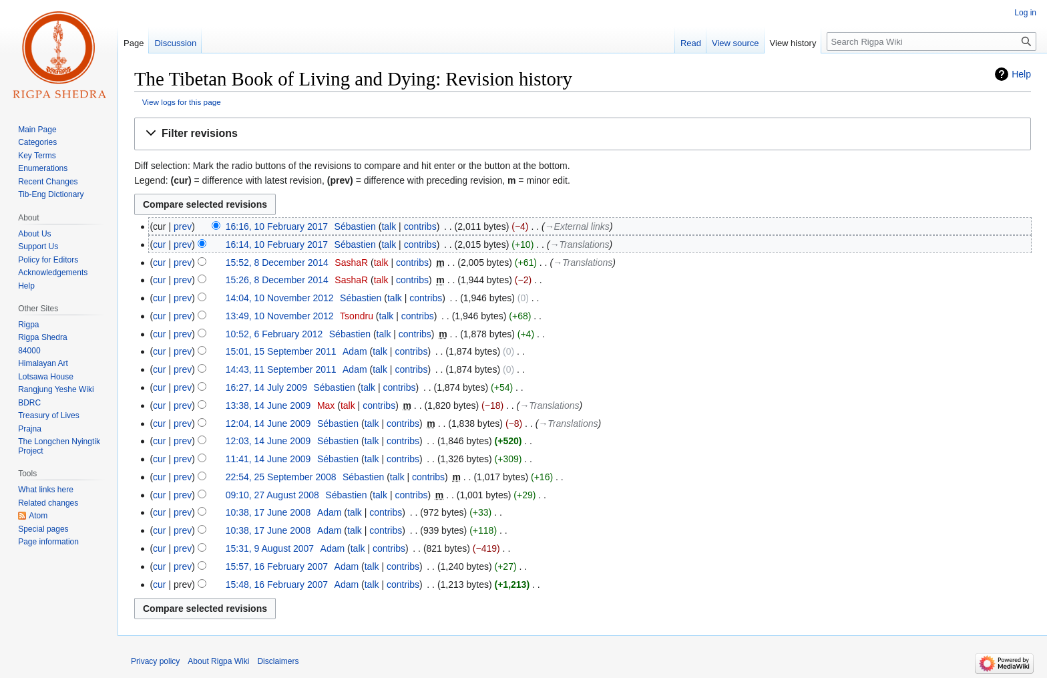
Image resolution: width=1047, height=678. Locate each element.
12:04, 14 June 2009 (268, 423)
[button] (583, 134)
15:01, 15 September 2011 (281, 351)
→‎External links (577, 226)
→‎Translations (579, 244)
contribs (420, 226)
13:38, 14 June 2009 (268, 405)
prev (183, 226)
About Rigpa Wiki (218, 661)
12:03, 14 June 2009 (268, 441)
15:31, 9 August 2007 (270, 548)
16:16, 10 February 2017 (277, 226)
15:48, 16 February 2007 (277, 584)
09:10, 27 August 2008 (272, 495)
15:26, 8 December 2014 (277, 280)
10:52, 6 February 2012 (274, 334)
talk (388, 226)
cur (159, 244)
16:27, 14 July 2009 (266, 387)
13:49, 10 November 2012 (280, 316)
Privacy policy (155, 661)
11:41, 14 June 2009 (268, 459)
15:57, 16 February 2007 (277, 566)
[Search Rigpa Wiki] (931, 41)
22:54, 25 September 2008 (281, 477)
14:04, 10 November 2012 (280, 298)
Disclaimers (277, 661)
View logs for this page (181, 102)
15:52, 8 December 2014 (277, 262)
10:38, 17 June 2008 (268, 512)
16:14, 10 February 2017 (277, 244)
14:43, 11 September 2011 (281, 369)
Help (1021, 74)
